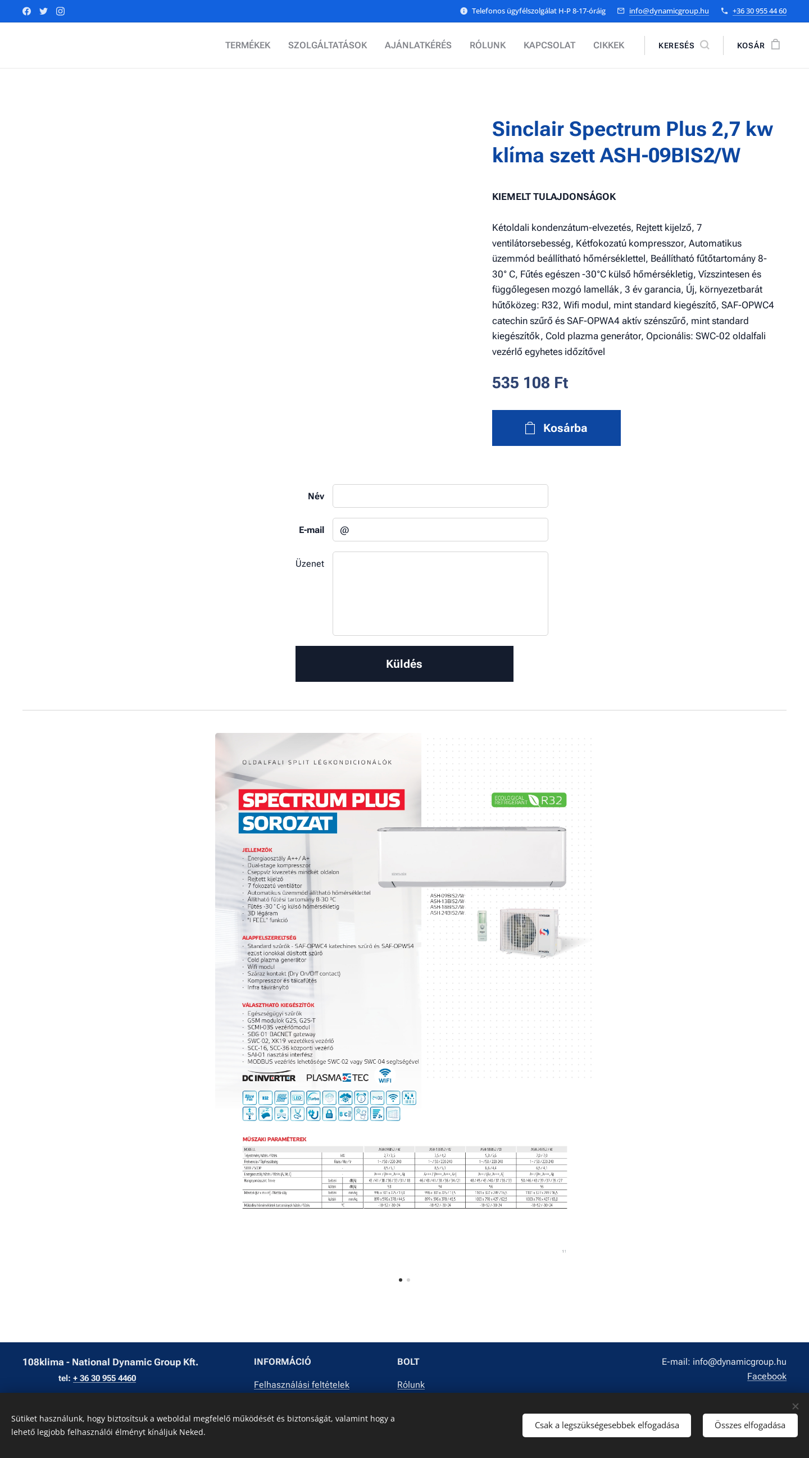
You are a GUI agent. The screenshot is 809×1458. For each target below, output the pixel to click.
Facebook (767, 1376)
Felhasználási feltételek (301, 1384)
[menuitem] (269, 45)
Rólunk (411, 1384)
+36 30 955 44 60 (760, 11)
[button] (683, 45)
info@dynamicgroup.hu (669, 11)
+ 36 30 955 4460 (104, 1378)
